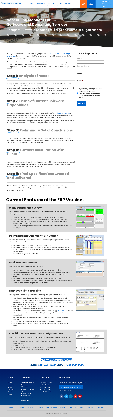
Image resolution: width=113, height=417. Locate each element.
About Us (12, 407)
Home (32, 3)
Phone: (80, 78)
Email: (80, 85)
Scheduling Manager (63, 117)
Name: (80, 63)
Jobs (70, 407)
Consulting (30, 407)
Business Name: (83, 70)
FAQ (60, 3)
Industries (41, 3)
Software (52, 3)
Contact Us (100, 407)
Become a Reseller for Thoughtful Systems (51, 407)
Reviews (21, 407)
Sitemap (90, 407)
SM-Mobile (61, 311)
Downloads (69, 3)
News (48, 5)
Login (56, 5)
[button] (83, 4)
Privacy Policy (79, 407)
